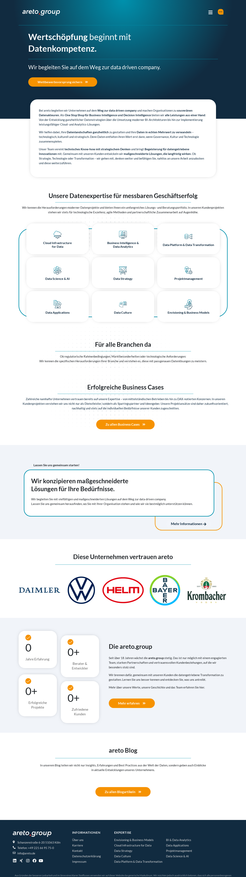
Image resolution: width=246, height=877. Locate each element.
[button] (23, 592)
